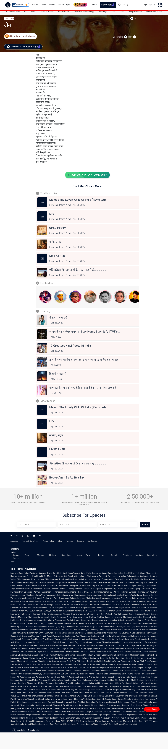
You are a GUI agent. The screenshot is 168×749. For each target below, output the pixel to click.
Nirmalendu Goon (96, 674)
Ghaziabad (127, 555)
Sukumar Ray (124, 680)
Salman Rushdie (66, 620)
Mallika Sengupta (46, 683)
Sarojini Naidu (94, 614)
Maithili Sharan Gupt (104, 683)
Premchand (59, 671)
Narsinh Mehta (34, 712)
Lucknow (78, 555)
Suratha (95, 601)
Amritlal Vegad (118, 608)
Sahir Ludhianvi (117, 11)
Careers (80, 541)
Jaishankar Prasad (63, 683)
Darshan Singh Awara (130, 661)
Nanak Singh (20, 664)
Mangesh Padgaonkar (103, 589)
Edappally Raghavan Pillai (34, 614)
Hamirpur (139, 555)
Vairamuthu (87, 601)
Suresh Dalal (116, 702)
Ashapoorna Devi (43, 677)
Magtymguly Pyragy (140, 642)
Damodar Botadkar (141, 708)
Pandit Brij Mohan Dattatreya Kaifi (52, 576)
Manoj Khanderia (76, 699)
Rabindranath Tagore (101, 686)
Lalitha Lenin (109, 595)
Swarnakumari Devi (79, 614)
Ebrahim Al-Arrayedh (45, 658)
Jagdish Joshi (76, 689)
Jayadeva (72, 582)
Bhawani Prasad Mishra (90, 721)
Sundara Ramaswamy (139, 592)
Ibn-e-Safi (42, 586)
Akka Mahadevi (90, 582)
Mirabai (70, 649)
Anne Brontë (100, 633)
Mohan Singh (22, 661)
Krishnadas (106, 642)
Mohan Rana (106, 623)
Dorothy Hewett (118, 639)
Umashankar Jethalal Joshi (89, 708)
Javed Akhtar (105, 601)
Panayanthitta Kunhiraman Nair (65, 636)
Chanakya (65, 645)
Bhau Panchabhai (103, 598)
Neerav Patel (22, 689)
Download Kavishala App (84, 11)
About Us (14, 541)
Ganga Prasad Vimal (114, 630)
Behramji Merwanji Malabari (56, 699)
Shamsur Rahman (90, 671)
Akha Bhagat (85, 705)
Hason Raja (58, 680)
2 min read (9, 18)
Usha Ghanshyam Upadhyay (123, 627)
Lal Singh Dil (102, 658)
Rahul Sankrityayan (65, 595)
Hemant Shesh (130, 630)
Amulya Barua (61, 582)
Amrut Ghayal (72, 693)
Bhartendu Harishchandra (29, 655)
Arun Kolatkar (50, 601)
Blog (60, 541)
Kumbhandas (39, 645)
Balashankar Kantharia (52, 712)
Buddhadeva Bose (108, 671)
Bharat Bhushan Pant (141, 712)
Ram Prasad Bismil (121, 623)
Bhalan (18, 693)
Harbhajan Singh (36, 661)
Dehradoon (152, 555)
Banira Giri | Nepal (24, 721)
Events (43, 5)
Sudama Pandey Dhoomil (36, 627)
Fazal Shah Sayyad (112, 661)
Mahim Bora (144, 608)
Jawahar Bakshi (63, 689)
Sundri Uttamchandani (37, 608)
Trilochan (128, 589)
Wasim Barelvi (54, 630)
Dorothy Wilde (60, 604)
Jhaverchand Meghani (101, 712)
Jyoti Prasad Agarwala (97, 620)
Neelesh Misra (70, 724)
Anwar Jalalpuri (131, 608)
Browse (35, 5)
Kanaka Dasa (103, 582)
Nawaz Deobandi (143, 595)
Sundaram (140, 702)
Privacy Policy (48, 541)
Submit (145, 524)
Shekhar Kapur (103, 617)
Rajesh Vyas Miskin (104, 689)
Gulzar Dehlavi (78, 623)
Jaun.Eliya (103, 11)
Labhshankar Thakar (144, 689)
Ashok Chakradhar (51, 652)
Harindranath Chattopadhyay (123, 617)
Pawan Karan (80, 620)
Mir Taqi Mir (75, 630)
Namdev (50, 614)
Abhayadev (61, 617)
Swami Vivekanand (124, 611)
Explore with (24, 46)
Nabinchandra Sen (90, 680)
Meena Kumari (79, 639)
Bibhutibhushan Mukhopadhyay (30, 579)
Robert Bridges (98, 667)
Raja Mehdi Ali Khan (83, 579)
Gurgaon (16, 555)
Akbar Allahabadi (143, 627)
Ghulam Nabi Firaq (50, 598)
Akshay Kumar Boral (97, 677)
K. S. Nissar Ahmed (104, 586)
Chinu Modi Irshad (48, 689)
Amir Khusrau (31, 586)
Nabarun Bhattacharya (88, 576)
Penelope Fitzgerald (73, 664)
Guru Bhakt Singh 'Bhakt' (63, 573)
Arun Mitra (145, 677)
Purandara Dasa (116, 582)
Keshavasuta (64, 598)
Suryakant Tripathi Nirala (125, 595)
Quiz (68, 5)
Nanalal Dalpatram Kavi (57, 715)
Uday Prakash (125, 649)
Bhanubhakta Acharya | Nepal (46, 721)
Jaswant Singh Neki (72, 658)
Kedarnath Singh (24, 715)
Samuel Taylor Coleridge (134, 586)
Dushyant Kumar (135, 11)
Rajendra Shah (128, 705)
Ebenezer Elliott (115, 715)
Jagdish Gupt (66, 639)
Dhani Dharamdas (78, 645)
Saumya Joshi (89, 689)
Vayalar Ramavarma (32, 589)
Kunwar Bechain (141, 715)
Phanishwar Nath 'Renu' (107, 652)
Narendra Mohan (119, 576)
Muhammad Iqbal (135, 667)
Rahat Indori (99, 604)
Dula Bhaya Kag (24, 696)
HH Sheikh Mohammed (108, 649)
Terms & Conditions (30, 541)
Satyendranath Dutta (47, 617)
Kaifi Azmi (50, 724)
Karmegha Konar (75, 592)
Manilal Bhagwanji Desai (57, 705)
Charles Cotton (58, 664)
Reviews (69, 541)
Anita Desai (72, 617)
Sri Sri (133, 658)
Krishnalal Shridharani (35, 705)
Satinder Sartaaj (89, 658)
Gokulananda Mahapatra (142, 604)
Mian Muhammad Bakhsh (46, 667)
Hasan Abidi (75, 608)
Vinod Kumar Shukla (141, 620)
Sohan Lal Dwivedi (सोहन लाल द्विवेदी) (123, 724)
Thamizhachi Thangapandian (53, 592)
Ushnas (59, 702)
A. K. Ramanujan (74, 601)
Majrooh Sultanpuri (22, 639)
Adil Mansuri (113, 693)
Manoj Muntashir (124, 721)
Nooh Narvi (108, 636)
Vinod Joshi (84, 693)
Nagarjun (124, 614)
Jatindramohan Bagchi (73, 680)
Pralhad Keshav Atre (28, 623)
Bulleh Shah (73, 667)
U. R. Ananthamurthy (86, 586)
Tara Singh (61, 649)
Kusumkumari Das (27, 677)
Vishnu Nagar (93, 642)
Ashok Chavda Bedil (56, 693)
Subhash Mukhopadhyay (31, 674)
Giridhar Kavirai (28, 649)
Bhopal (114, 555)
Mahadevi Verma (39, 715)
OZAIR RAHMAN (60, 686)
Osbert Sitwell (108, 655)
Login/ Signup (152, 709)
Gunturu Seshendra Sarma (56, 633)
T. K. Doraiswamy (53, 645)
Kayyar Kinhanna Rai (69, 627)
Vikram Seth (53, 620)
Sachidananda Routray (45, 649)
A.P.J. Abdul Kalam (109, 699)
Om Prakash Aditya (87, 627)
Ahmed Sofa (113, 579)
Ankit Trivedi (27, 693)
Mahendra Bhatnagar (27, 617)
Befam (101, 696)
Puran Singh (95, 664)
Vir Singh (132, 664)
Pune (27, 555)
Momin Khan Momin (105, 611)
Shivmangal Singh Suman (103, 573)
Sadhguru (81, 724)
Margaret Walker (88, 608)
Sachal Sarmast (44, 664)
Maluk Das (140, 645)
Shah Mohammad (108, 664)
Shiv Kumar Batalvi (85, 661)
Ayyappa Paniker (50, 589)
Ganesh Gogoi (28, 582)
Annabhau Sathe (144, 601)
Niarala (142, 655)
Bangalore (66, 555)
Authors (60, 5)
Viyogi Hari (92, 649)
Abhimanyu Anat (96, 630)
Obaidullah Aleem (120, 642)
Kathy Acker (35, 671)
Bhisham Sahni (16, 573)
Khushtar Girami (45, 573)
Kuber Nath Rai (40, 630)
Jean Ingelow (128, 715)
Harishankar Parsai (93, 623)
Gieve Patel (32, 576)
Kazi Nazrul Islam (44, 686)
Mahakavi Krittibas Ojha (109, 680)
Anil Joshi (106, 702)
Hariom (42, 724)
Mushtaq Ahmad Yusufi (41, 636)
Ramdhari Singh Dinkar (83, 683)
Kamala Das (22, 633)
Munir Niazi (48, 661)
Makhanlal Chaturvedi (121, 712)
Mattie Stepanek (143, 617)
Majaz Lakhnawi (24, 642)
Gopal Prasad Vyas (39, 639)
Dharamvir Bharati (46, 11)
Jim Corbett (118, 586)
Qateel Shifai (111, 604)
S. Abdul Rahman (119, 592)
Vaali (43, 595)
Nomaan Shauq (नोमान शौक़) (97, 724)
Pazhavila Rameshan (62, 623)
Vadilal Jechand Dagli (92, 699)
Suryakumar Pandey (120, 686)
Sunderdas (90, 645)
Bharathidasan (80, 595)
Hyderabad (54, 555)
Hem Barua (110, 667)
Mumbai (40, 555)
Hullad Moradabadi (87, 633)
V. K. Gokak (148, 582)
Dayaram (117, 705)
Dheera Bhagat (142, 705)
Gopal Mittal (73, 576)
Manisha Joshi (126, 693)
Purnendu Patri (123, 677)
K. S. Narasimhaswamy (133, 582)
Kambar (19, 589)
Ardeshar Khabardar (53, 708)
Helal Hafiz (84, 674)
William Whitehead (141, 683)
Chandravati (135, 677)
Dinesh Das (55, 677)
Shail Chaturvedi (24, 636)
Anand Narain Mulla (82, 573)
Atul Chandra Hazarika (44, 582)
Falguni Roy (112, 677)
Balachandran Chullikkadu (138, 576)
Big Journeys (29, 11)
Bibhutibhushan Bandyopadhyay (59, 579)
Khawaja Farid (122, 664)
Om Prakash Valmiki (110, 614)
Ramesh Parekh (70, 708)
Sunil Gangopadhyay (112, 674)
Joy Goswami (127, 674)
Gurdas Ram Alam (117, 658)
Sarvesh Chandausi (121, 636)
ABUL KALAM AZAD (70, 721)
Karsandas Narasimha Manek (35, 702)
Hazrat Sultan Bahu (26, 667)
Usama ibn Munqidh (143, 611)
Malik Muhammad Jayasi (31, 652)
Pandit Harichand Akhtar (124, 573)
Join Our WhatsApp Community (87, 175)
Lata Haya (80, 718)
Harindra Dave (129, 702)
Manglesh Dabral (103, 645)
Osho (128, 658)
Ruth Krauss (22, 608)
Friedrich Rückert (118, 645)
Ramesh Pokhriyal (69, 586)
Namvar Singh (100, 579)
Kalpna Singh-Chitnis (35, 633)
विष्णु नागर (80, 642)
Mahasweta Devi (127, 579)
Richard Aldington (55, 608)
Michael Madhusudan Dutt (53, 674)
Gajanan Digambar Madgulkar (82, 598)
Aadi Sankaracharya (44, 604)
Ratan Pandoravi (31, 573)
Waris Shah (62, 667)
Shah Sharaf (145, 661)
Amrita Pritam (64, 11)
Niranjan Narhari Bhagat (102, 705)
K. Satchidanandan (137, 633)
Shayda (116, 689)
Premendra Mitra (46, 680)
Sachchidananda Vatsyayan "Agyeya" (102, 718)
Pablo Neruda (21, 671)
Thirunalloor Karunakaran (63, 611)
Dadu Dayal (130, 645)
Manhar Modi (34, 689)
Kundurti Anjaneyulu (68, 589)
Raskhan (122, 652)
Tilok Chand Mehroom (144, 573)
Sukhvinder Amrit (144, 658)
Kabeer (41, 718)
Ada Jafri (65, 630)
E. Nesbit (97, 655)
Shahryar (85, 630)
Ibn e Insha (129, 639)
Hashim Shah (31, 664)
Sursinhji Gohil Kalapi (81, 712)
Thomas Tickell (85, 667)
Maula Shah (99, 661)
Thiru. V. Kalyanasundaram (97, 592)
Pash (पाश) (59, 724)
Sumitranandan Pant (143, 639)
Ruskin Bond (67, 642)
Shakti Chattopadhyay (140, 680)
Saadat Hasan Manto (143, 649)
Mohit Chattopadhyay (139, 686)
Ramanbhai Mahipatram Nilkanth (30, 699)
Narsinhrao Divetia (124, 708)
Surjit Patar (71, 661)
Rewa (88, 555)
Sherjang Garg (139, 589)
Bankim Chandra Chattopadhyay (131, 699)
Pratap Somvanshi (67, 718)
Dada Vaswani (28, 604)
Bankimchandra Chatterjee (79, 686)
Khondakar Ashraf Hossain (120, 620)
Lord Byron (148, 667)
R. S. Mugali (37, 598)
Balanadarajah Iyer (24, 630)
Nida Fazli (59, 658)
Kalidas (66, 608)
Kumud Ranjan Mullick (29, 680)
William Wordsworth (124, 683)
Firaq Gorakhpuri (127, 718)
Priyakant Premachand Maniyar (30, 708)
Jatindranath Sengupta (78, 677)
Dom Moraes (143, 630)
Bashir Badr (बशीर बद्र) (142, 721)
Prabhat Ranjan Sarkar (143, 674)
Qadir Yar (86, 664)
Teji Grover (20, 627)
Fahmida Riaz (141, 579)
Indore (101, 555)
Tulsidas (79, 582)
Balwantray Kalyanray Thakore (118, 696)
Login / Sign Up (149, 5)
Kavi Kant (66, 712)
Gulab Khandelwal (103, 627)
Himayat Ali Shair (118, 598)
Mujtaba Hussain (25, 598)
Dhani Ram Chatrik (145, 664)
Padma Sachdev (73, 671)
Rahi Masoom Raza (75, 715)
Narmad (51, 702)
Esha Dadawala (140, 693)
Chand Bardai (80, 649)
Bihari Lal (130, 652)
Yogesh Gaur (73, 633)
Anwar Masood (59, 661)
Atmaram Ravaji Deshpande (32, 601)
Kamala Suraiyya (43, 611)
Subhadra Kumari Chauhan (27, 724)
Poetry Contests (13, 11)
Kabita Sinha (123, 671)
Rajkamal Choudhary (84, 655)
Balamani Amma (32, 592)
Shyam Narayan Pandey (84, 652)
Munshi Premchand (154, 11)
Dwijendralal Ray (72, 674)
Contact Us (92, 541)
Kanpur (15, 558)
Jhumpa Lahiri (86, 604)
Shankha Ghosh (138, 671)
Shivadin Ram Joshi (138, 623)
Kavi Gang (150, 645)
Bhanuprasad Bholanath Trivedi (45, 696)
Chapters (51, 5)
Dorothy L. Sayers (45, 623)
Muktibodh (134, 655)
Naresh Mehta (141, 652)
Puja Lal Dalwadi (90, 696)
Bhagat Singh (102, 715)
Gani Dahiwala (40, 693)
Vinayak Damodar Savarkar (118, 633)
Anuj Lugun (30, 611)
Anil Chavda (95, 693)
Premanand (73, 705)
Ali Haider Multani (27, 658)
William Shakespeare (28, 718)
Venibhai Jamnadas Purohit (90, 702)
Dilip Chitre (118, 589)
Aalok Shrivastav (92, 639)
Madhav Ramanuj (127, 689)
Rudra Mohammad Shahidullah (33, 620)
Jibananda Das (29, 686)
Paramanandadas (26, 645)
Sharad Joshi (105, 639)
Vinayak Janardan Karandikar (124, 601)
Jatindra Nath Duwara (85, 611)
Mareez (104, 693)
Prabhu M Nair (55, 655)
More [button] (93, 5)
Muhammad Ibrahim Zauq (91, 636)
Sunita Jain (62, 601)
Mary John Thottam (87, 617)
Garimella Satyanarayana (136, 598)
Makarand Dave (109, 708)
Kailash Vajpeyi (54, 627)
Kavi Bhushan (66, 652)
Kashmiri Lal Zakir (103, 608)
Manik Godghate (84, 589)
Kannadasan (35, 595)
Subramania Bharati (95, 595)
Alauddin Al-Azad (62, 614)
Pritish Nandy (90, 715)
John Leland (48, 671)
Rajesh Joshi (51, 595)
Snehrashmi (137, 696)
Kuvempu (21, 586)
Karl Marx (44, 655)
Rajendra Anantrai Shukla (71, 696)
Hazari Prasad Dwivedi (46, 642)
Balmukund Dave (69, 702)
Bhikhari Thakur (53, 639)
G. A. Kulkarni (124, 604)
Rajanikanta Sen (54, 586)
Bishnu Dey (32, 683)
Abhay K (64, 677)
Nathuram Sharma (138, 636)
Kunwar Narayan (68, 655)
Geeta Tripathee (135, 614)
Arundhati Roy (105, 576)
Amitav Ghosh (73, 604)
